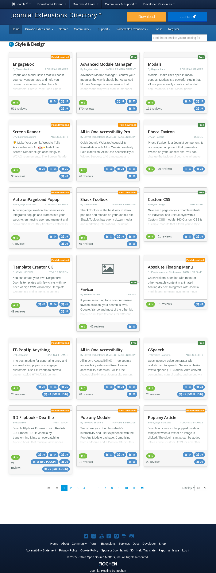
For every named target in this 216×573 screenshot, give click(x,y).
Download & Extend (52, 4)
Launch (188, 17)
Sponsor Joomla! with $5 (117, 550)
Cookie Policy (89, 550)
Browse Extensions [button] (39, 29)
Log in (158, 29)
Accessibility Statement (41, 550)
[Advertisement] (108, 510)
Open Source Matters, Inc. (104, 557)
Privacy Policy (68, 550)
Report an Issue (168, 550)
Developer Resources (159, 4)
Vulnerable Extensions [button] (132, 29)
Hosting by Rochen (108, 570)
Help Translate (145, 550)
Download (146, 17)
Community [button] (83, 29)
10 (126, 488)
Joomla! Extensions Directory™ (56, 15)
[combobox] (179, 37)
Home (15, 29)
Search (63, 29)
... (91, 488)
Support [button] (104, 29)
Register (173, 29)
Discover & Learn (85, 4)
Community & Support (121, 4)
